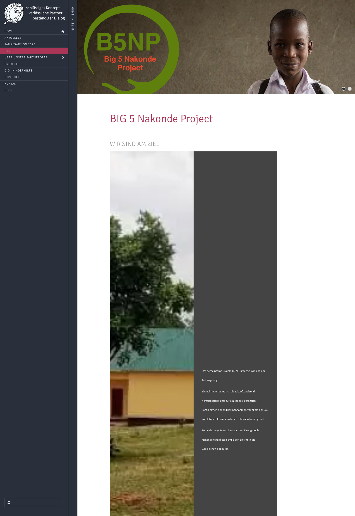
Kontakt (11, 84)
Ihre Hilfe (13, 77)
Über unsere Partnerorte (26, 57)
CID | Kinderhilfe (19, 70)
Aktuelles (13, 38)
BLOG (8, 90)
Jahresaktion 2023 (20, 44)
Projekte (12, 64)
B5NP (8, 51)
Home (9, 31)
